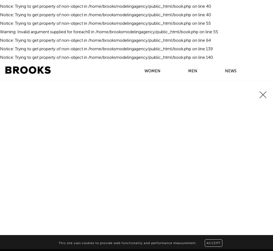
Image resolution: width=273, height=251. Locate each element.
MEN (192, 71)
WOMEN (152, 71)
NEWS (230, 71)
